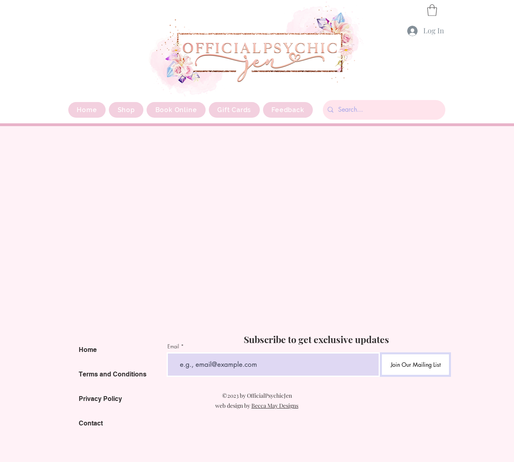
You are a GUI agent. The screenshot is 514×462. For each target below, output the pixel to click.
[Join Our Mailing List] (415, 364)
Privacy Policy (100, 399)
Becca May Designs (274, 405)
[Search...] (383, 110)
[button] (432, 10)
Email (173, 346)
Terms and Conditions (113, 374)
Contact (91, 423)
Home (88, 350)
